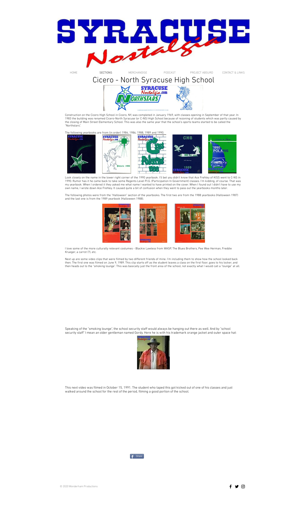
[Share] (137, 456)
